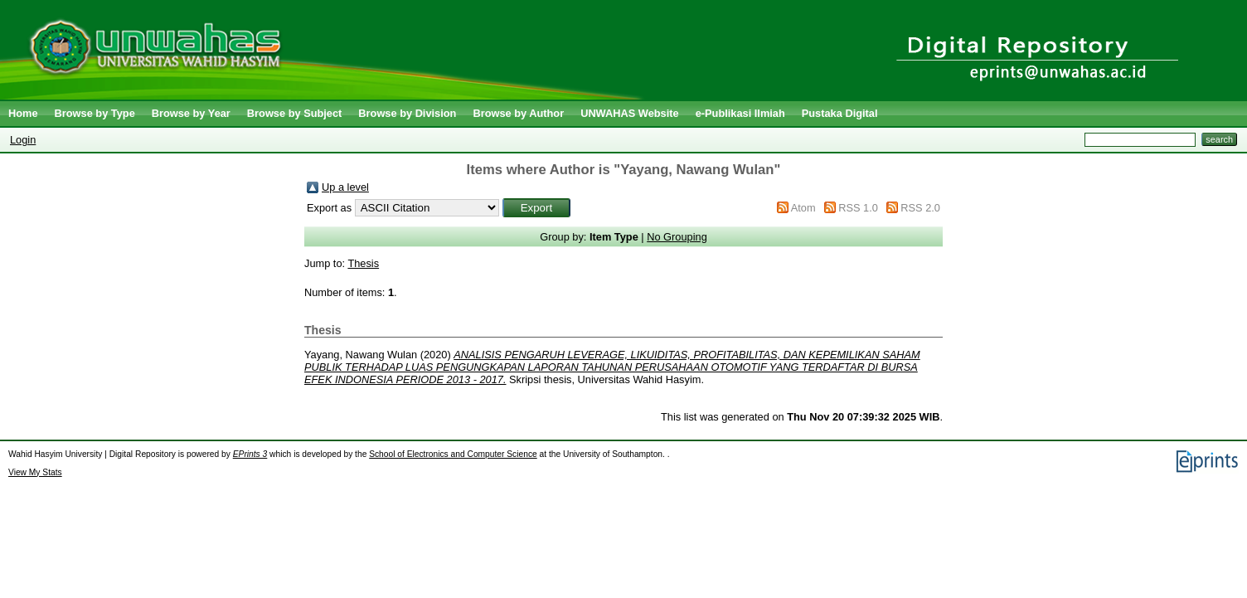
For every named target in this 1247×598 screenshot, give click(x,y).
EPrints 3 (250, 454)
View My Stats (35, 472)
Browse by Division (407, 113)
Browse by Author (518, 113)
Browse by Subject (294, 113)
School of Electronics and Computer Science (453, 454)
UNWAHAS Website (629, 113)
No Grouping (677, 237)
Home (23, 113)
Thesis (363, 263)
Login (23, 140)
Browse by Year (191, 113)
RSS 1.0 (858, 208)
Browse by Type (95, 113)
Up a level (345, 187)
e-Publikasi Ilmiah (740, 113)
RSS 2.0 (920, 208)
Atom (803, 208)
